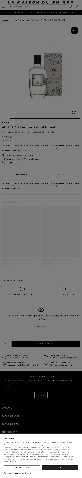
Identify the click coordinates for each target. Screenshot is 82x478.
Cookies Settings (21, 469)
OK (60, 469)
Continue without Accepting (16, 474)
